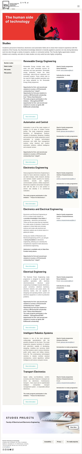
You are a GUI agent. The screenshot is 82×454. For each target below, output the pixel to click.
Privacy (59, 442)
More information (30, 116)
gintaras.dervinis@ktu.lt (67, 131)
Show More (73, 427)
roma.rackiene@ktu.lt (67, 70)
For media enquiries (72, 442)
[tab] (12, 63)
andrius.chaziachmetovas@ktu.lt (66, 383)
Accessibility (48, 442)
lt (23, 3)
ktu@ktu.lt (7, 447)
